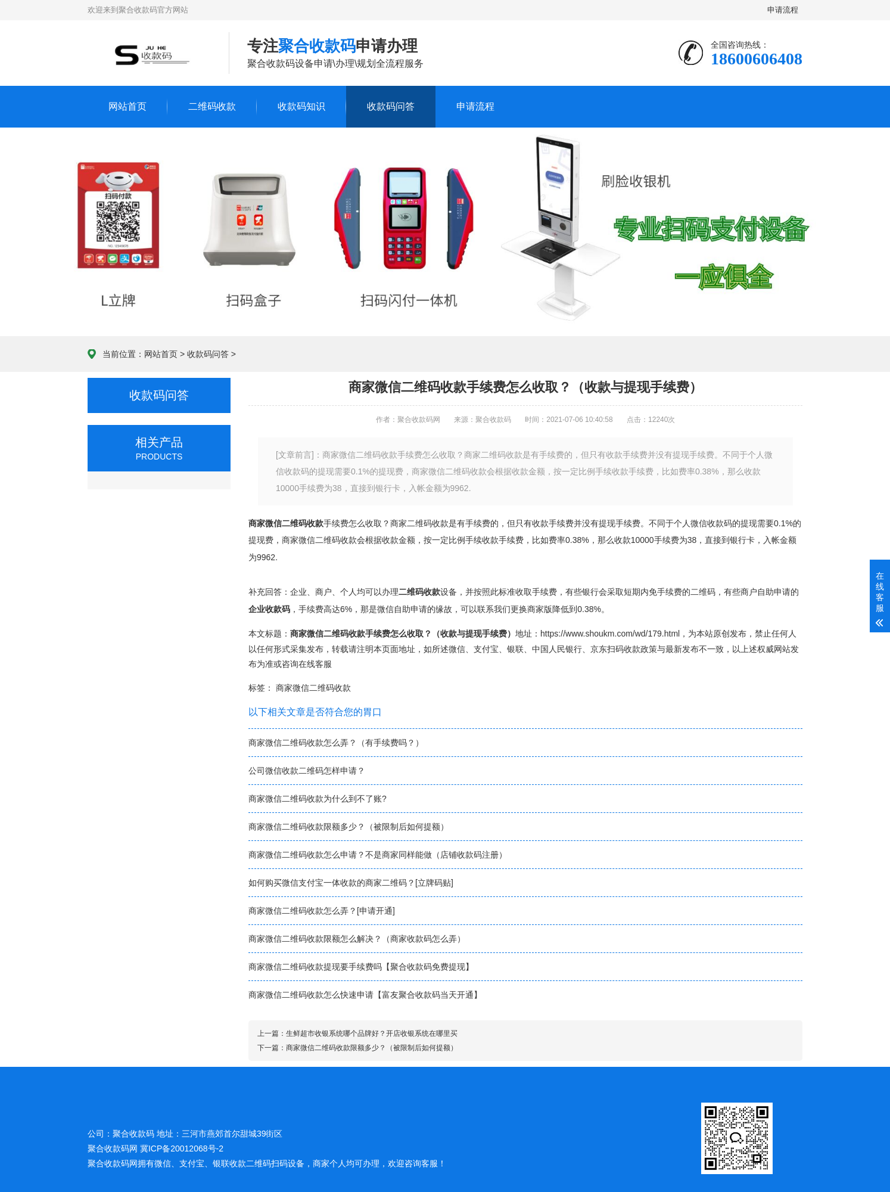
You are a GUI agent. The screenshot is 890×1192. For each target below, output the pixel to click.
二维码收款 (212, 106)
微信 (457, 649)
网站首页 (127, 106)
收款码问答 (391, 106)
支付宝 (486, 649)
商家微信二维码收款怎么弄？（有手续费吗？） (336, 742)
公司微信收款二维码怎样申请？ (306, 770)
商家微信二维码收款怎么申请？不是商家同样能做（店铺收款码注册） (377, 854)
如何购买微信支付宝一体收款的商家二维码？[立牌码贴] (350, 882)
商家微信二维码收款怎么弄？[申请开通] (321, 910)
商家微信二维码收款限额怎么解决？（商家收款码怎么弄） (356, 938)
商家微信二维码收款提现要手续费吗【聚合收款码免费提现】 (361, 966)
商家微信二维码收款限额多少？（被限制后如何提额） (348, 826)
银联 (515, 649)
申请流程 (783, 9)
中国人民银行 (557, 649)
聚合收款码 (108, 1163)
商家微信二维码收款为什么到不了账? (317, 798)
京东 (598, 649)
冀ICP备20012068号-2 (181, 1148)
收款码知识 (301, 106)
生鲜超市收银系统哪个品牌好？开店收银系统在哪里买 (372, 1033)
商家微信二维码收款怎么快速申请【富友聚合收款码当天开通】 (365, 994)
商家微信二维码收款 (313, 688)
